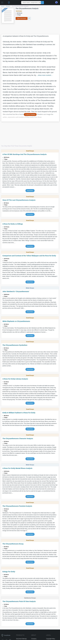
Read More (30, 190)
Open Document (21, 18)
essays (8, 6)
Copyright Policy (50, 638)
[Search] (42, 2)
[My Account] (57, 2)
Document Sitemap (21, 638)
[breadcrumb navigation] (30, 6)
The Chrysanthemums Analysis (20, 6)
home (2, 6)
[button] (2, 2)
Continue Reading (30, 114)
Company (33, 638)
